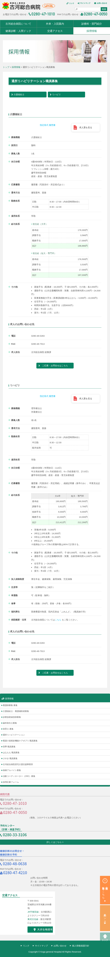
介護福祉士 (19, 94)
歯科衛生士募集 (10, 723)
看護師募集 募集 (10, 705)
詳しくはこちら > (55, 842)
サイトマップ (41, 945)
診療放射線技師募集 (12, 717)
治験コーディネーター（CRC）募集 (19, 776)
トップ (6, 67)
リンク (26, 945)
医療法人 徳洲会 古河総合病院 (27, 7)
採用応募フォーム (11, 782)
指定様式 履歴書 (47, 125)
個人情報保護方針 (80, 945)
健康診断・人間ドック (18, 31)
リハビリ (56, 94)
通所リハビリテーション (14, 735)
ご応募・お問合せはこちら (55, 365)
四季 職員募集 (9, 746)
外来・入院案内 (55, 23)
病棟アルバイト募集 (12, 770)
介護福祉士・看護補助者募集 (16, 711)
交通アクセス (55, 31)
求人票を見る (85, 127)
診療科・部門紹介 (91, 23)
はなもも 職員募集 (11, 752)
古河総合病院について (18, 23)
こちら (58, 619)
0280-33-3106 (15, 834)
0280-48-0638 (15, 863)
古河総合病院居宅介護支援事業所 (18, 764)
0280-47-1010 (15, 803)
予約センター (105, 917)
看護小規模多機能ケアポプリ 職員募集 (20, 741)
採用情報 (92, 31)
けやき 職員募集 (10, 758)
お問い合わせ (60, 945)
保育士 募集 (8, 729)
